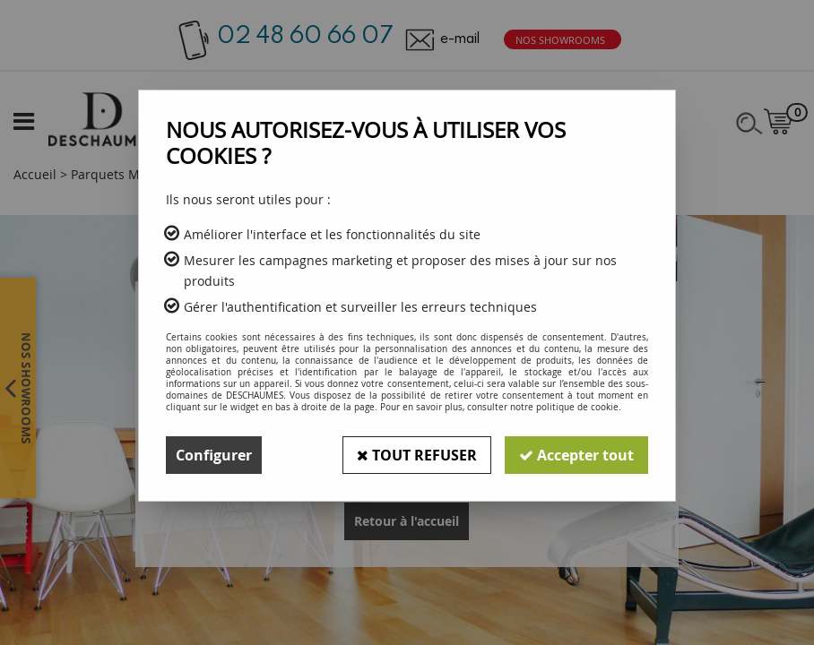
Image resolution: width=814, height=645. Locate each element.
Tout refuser (417, 455)
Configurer (214, 455)
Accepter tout (576, 455)
